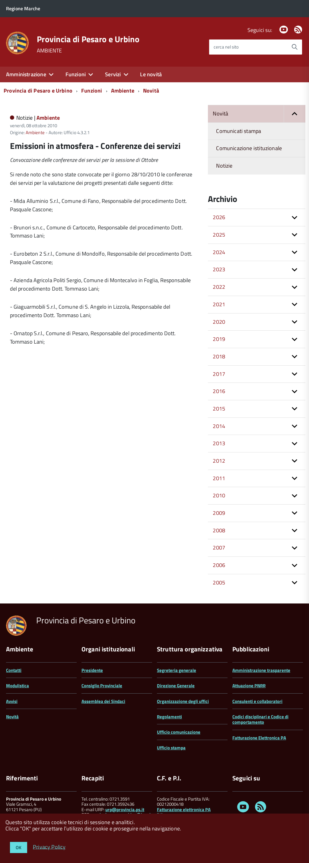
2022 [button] (219, 287)
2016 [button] (219, 391)
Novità (151, 91)
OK (18, 847)
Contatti (13, 670)
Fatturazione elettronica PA (184, 809)
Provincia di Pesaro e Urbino (88, 39)
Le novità (151, 74)
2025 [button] (219, 235)
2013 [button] (219, 443)
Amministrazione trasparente (261, 670)
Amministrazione (26, 74)
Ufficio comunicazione (178, 732)
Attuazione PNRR (249, 685)
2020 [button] (219, 322)
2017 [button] (219, 374)
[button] (294, 113)
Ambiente (122, 91)
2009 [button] (219, 513)
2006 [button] (219, 565)
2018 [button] (219, 356)
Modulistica (17, 685)
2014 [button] (219, 426)
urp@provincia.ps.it (124, 809)
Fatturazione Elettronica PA (259, 737)
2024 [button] (219, 252)
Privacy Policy (49, 847)
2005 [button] (219, 582)
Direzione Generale (176, 685)
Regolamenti (169, 716)
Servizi (113, 74)
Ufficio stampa (171, 747)
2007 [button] (219, 547)
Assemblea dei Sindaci (103, 701)
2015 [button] (219, 409)
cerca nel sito (226, 46)
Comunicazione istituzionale (249, 148)
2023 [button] (219, 269)
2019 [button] (219, 339)
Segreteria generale (176, 670)
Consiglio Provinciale (101, 685)
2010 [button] (219, 495)
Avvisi (12, 701)
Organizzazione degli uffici (183, 701)
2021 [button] (219, 304)
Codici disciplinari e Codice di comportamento (260, 719)
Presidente (92, 670)
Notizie (224, 166)
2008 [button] (219, 530)
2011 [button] (219, 478)
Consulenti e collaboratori (257, 701)
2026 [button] (219, 217)
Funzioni (75, 74)
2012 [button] (219, 461)
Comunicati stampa (238, 131)
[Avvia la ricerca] (294, 47)
